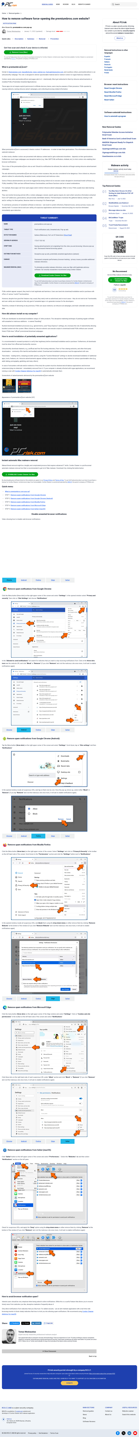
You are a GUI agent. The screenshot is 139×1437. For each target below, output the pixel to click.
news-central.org (39, 72)
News (58, 4)
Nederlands (108, 70)
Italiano (107, 62)
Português (108, 67)
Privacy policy (32, 1433)
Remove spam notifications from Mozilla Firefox (28, 502)
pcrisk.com (19, 1411)
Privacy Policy (48, 480)
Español (107, 56)
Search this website (129, 1414)
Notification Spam (9, 23)
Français (107, 59)
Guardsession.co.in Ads (111, 156)
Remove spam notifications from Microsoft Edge (28, 505)
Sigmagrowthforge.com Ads (113, 152)
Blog (73, 4)
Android (24, 580)
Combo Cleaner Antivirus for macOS (28, 371)
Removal (42, 39)
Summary (30, 39)
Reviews (66, 4)
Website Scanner (84, 4)
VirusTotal (67, 235)
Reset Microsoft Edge (113, 96)
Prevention (54, 39)
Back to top (93, 1356)
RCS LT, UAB (6, 1408)
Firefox (38, 580)
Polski (106, 73)
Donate (69, 1383)
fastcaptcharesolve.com (54, 72)
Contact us (108, 1411)
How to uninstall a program (115, 116)
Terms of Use (59, 480)
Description (19, 39)
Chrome (9, 730)
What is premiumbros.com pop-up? (17, 491)
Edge (53, 580)
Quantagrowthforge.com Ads (114, 149)
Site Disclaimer (43, 1433)
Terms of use (54, 1433)
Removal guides (47, 4)
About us (120, 38)
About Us (108, 1414)
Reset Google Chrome (113, 88)
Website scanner (128, 1411)
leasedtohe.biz (27, 72)
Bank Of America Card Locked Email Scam (119, 139)
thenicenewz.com (15, 72)
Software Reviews (89, 1421)
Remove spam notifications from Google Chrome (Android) (32, 498)
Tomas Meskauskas (13, 31)
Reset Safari (109, 100)
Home (4, 13)
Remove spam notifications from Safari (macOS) (28, 509)
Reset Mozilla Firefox (112, 92)
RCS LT (13, 58)
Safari (67, 580)
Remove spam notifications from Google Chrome (28, 495)
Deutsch (107, 65)
